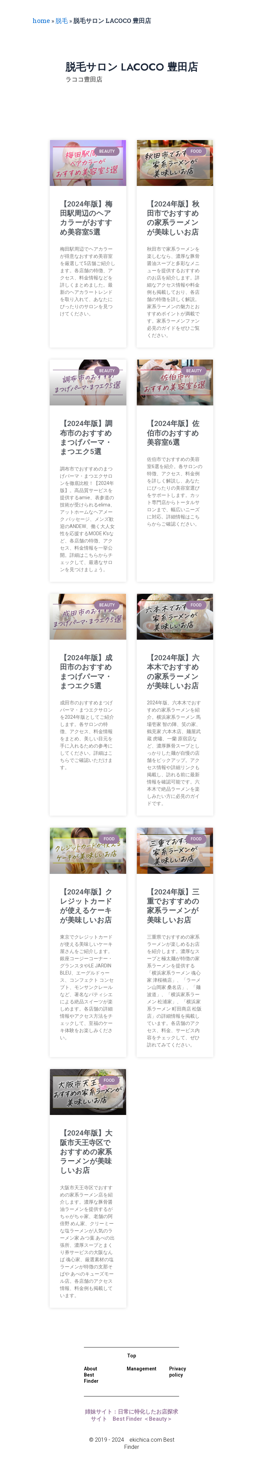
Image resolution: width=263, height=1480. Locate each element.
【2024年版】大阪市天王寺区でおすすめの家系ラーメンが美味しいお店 (86, 1152)
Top (131, 1355)
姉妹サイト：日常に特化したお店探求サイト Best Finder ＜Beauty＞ (131, 1415)
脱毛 (61, 20)
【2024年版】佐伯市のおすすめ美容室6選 (173, 433)
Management (141, 1368)
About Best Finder (91, 1375)
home (41, 20)
